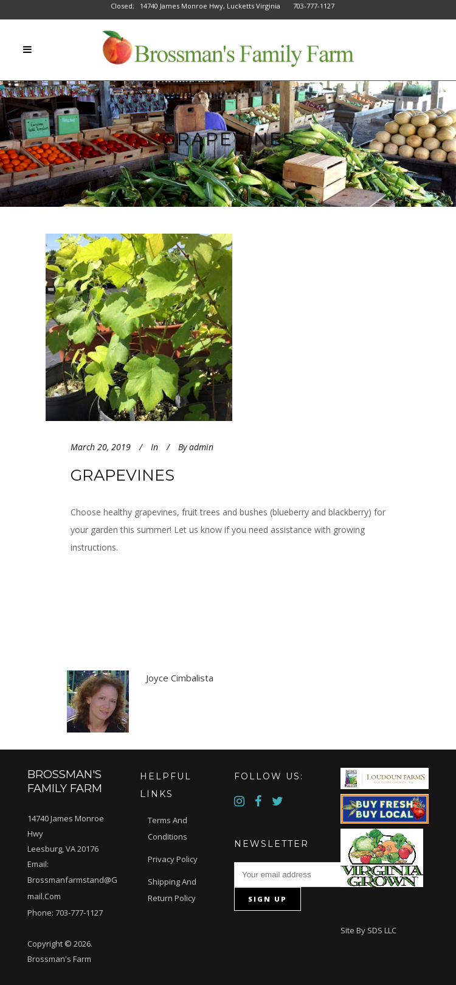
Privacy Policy (173, 859)
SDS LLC (381, 930)
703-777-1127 (79, 912)
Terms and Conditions (167, 828)
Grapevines (122, 474)
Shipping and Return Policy (172, 889)
